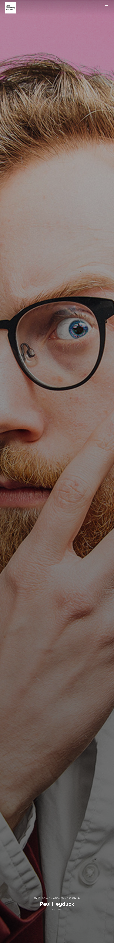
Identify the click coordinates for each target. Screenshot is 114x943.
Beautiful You (41, 898)
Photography (73, 898)
